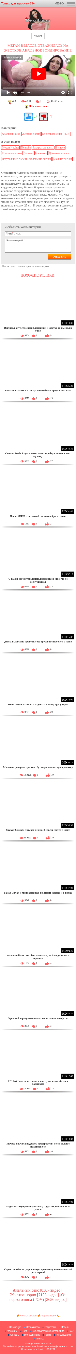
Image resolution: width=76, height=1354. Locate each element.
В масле (60, 147)
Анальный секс (11, 133)
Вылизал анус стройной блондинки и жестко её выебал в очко (38, 329)
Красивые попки (12, 153)
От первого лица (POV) (56, 133)
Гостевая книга (32, 1334)
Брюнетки (41, 153)
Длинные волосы (59, 153)
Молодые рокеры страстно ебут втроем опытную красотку (38, 767)
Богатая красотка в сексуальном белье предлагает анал (38, 390)
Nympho (26, 147)
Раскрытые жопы (43, 147)
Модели (65, 1327)
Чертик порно (48, 1315)
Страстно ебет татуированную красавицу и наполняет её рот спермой (38, 1271)
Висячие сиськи (62, 158)
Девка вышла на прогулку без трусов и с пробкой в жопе (38, 641)
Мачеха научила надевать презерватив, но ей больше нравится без (38, 1145)
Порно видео (33, 1327)
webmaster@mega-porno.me (58, 1346)
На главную (15, 1327)
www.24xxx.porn (28, 1315)
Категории (12, 1331)
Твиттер (40, 1338)
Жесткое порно (31, 133)
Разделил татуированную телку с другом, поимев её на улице (38, 1208)
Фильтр (38, 35)
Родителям (50, 1327)
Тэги (24, 1331)
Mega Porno (33, 1343)
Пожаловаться (63, 1334)
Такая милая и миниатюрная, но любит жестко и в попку (38, 892)
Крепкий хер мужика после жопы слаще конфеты (38, 1018)
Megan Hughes (10, 147)
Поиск (47, 1334)
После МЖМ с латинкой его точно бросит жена (38, 516)
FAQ (71, 1331)
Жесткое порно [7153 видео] (34, 1295)
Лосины (28, 153)
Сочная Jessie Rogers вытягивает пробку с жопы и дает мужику (38, 455)
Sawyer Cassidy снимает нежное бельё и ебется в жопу (38, 829)
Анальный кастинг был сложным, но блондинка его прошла (38, 957)
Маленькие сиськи (40, 158)
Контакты (14, 1334)
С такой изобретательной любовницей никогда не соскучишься (37, 580)
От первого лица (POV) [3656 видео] (38, 1297)
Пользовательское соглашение (48, 1331)
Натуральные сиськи (14, 158)
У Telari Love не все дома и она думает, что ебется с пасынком (38, 1082)
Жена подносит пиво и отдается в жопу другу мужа (38, 704)
